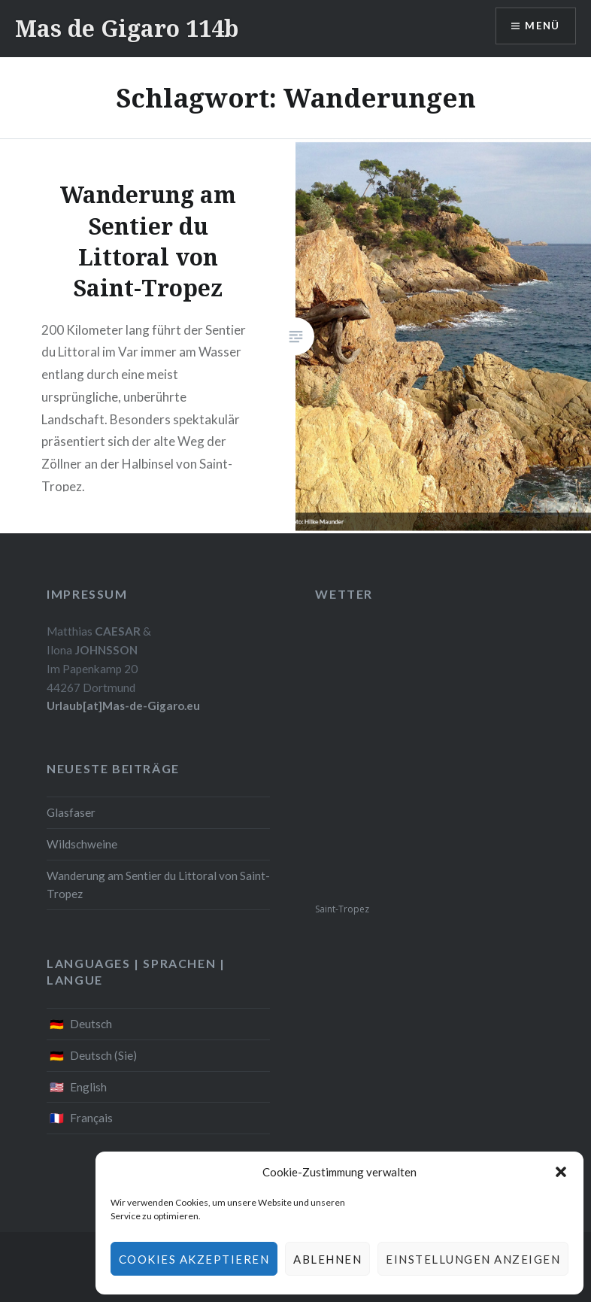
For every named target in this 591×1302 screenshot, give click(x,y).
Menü (541, 26)
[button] (560, 1171)
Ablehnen (327, 1259)
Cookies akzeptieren (194, 1259)
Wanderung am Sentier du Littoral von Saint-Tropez (158, 885)
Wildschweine (82, 844)
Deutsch (91, 1023)
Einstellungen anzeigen (473, 1259)
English (88, 1087)
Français (91, 1117)
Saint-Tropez (342, 909)
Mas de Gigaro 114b (126, 28)
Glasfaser (71, 812)
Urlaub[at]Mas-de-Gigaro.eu (123, 705)
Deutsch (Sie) (103, 1055)
